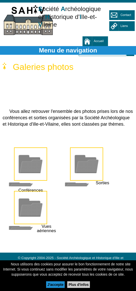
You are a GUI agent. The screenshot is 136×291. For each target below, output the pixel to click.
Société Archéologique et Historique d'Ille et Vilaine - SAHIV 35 (28, 22)
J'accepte (55, 285)
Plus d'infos (79, 285)
